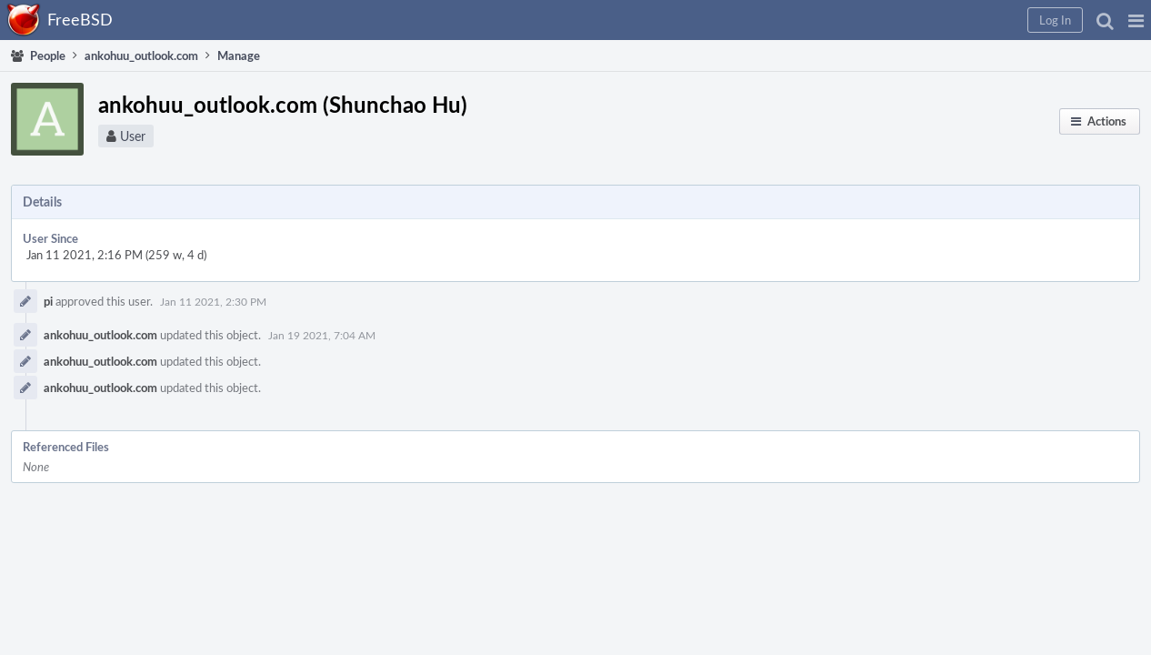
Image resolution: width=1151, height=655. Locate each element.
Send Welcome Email (931, 320)
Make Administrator (929, 273)
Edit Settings (910, 249)
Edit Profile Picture (926, 225)
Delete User (909, 385)
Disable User (910, 361)
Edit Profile (906, 202)
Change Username (925, 296)
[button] (843, 20)
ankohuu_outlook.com (370, 326)
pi (318, 285)
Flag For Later (912, 426)
